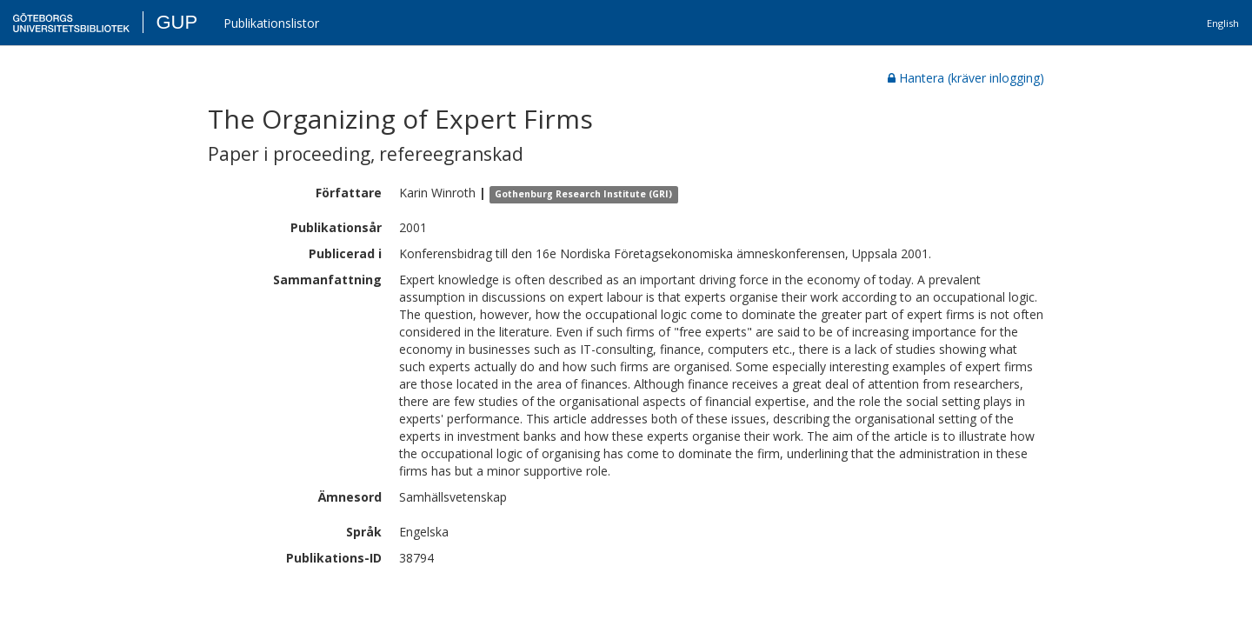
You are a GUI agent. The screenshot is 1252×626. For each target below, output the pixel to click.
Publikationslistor (271, 23)
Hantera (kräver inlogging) (966, 78)
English (1223, 23)
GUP (176, 22)
